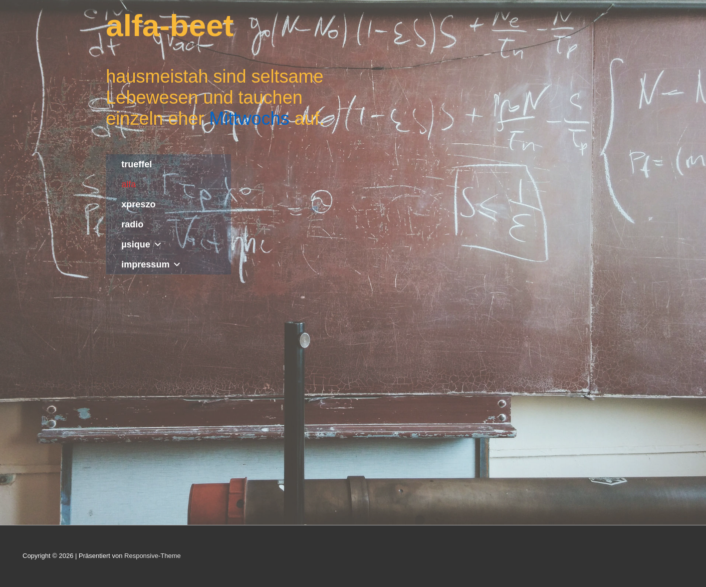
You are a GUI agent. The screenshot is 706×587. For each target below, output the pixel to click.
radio (132, 224)
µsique (141, 244)
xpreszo (138, 204)
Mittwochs (249, 118)
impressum (151, 264)
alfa (128, 184)
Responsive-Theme (152, 555)
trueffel (136, 164)
